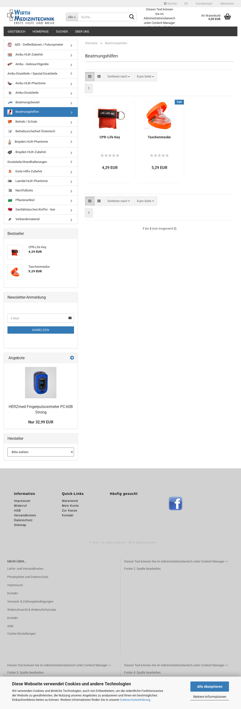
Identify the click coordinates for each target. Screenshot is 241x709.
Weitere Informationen (209, 697)
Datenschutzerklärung (135, 700)
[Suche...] (72, 17)
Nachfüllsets (20, 190)
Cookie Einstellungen (21, 633)
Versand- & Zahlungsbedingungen (30, 601)
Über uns (82, 31)
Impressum (15, 585)
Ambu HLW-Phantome (26, 83)
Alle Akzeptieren (209, 686)
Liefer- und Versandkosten (25, 568)
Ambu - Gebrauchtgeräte (28, 64)
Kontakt (12, 593)
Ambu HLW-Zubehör (25, 54)
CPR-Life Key (110, 137)
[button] (186, 3)
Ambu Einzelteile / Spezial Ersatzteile (32, 73)
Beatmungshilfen (23, 112)
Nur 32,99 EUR (40, 422)
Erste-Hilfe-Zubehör (24, 171)
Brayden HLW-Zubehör (26, 152)
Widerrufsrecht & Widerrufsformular (31, 609)
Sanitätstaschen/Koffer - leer (31, 209)
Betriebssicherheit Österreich (31, 131)
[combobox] (118, 76)
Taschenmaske (159, 137)
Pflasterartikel (20, 200)
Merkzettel (227, 3)
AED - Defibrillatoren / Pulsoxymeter (35, 44)
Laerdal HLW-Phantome (27, 181)
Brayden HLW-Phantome (27, 142)
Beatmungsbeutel (23, 102)
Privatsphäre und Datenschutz (27, 577)
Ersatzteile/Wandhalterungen (27, 162)
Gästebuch (16, 31)
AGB (10, 626)
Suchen (170, 3)
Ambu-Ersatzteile (23, 93)
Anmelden (40, 330)
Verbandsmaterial (23, 219)
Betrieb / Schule (22, 122)
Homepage (41, 31)
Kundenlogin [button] (204, 3)
